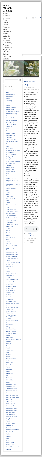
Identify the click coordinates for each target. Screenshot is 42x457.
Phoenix (8, 348)
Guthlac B (8, 243)
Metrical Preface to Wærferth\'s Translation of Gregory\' (13, 316)
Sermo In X (9, 399)
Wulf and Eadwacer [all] (12, 447)
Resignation (9, 369)
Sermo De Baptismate (12, 395)
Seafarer (8, 382)
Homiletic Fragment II (12, 254)
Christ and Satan (10, 133)
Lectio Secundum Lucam (12, 282)
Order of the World (11, 333)
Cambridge (9, 126)
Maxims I (8, 294)
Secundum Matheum (11, 391)
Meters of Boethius (11, 301)
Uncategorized (10, 425)
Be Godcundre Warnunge (13, 111)
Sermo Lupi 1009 (10, 404)
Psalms (8, 367)
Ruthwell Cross (10, 380)
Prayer (7, 352)
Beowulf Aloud (10, 118)
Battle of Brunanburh (11, 107)
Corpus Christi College (12, 142)
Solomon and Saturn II (12, 410)
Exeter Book (9, 196)
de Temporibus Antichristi (13, 161)
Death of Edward (10, 171)
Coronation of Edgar (11, 139)
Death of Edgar (10, 169)
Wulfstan (8, 449)
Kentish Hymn (10, 275)
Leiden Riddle (9, 284)
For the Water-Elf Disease (13, 218)
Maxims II (8, 297)
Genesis (8, 228)
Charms (8, 129)
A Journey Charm (10, 90)
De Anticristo (9, 148)
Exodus (8, 202)
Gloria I (8, 233)
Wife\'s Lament (10, 442)
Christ (7, 131)
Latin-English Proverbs (12, 279)
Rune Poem (9, 378)
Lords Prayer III (10, 292)
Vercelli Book (9, 432)
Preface (8, 356)
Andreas (8, 103)
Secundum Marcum (11, 388)
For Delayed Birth (10, 213)
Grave (7, 239)
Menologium (9, 299)
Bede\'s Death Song (11, 113)
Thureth (8, 421)
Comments (38, 18)
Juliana (8, 271)
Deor (7, 173)
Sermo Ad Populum (11, 393)
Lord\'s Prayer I (10, 288)
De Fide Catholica (11, 154)
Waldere (8, 434)
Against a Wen (10, 96)
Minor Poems (9, 324)
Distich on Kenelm (11, 178)
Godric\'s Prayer (10, 237)
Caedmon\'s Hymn (11, 124)
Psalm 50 (8, 365)
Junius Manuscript (11, 273)
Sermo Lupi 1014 (10, 406)
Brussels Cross (10, 122)
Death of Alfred (10, 167)
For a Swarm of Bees (11, 211)
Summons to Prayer (11, 417)
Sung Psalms (9, 419)
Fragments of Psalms (11, 224)
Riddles (8, 371)
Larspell (8, 277)
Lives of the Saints (11, 286)
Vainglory (8, 427)
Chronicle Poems (10, 135)
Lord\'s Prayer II (10, 290)
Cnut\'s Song (9, 137)
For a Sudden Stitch (11, 209)
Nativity (8, 327)
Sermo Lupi (9, 401)
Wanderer (8, 436)
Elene (7, 194)
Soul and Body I (10, 412)
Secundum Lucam (11, 386)
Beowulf (8, 116)
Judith (7, 269)
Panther (8, 335)
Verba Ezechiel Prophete (12, 429)
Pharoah (8, 346)
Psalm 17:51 (9, 363)
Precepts (8, 354)
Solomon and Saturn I (12, 408)
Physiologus (9, 350)
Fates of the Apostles (11, 205)
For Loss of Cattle (11, 215)
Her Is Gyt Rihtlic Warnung (13, 246)
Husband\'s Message (11, 256)
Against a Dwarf (10, 94)
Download (33, 236)
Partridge (8, 344)
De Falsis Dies (10, 152)
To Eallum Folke (10, 423)
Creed (7, 144)
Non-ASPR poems (11, 331)
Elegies (8, 192)
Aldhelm (8, 98)
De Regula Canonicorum (12, 157)
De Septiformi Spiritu (11, 159)
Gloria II (8, 235)
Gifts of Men (9, 231)
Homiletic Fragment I (11, 252)
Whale (7, 438)
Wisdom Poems (10, 445)
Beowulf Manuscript (11, 120)
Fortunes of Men (10, 222)
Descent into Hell (10, 176)
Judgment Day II (10, 266)
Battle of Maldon (10, 109)
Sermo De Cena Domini (12, 397)
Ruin (7, 376)
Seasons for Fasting (11, 384)
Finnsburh (8, 207)
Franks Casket (10, 226)
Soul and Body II (10, 414)
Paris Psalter (9, 337)
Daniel (7, 146)
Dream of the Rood (11, 188)
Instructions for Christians (13, 262)
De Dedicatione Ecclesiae (13, 150)
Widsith (8, 440)
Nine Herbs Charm (11, 329)
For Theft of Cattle (11, 220)
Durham (8, 190)
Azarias (8, 105)
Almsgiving (9, 100)
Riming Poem (9, 373)
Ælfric (7, 92)
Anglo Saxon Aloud (7, 8)
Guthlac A (8, 241)
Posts (29, 18)
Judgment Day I (10, 264)
